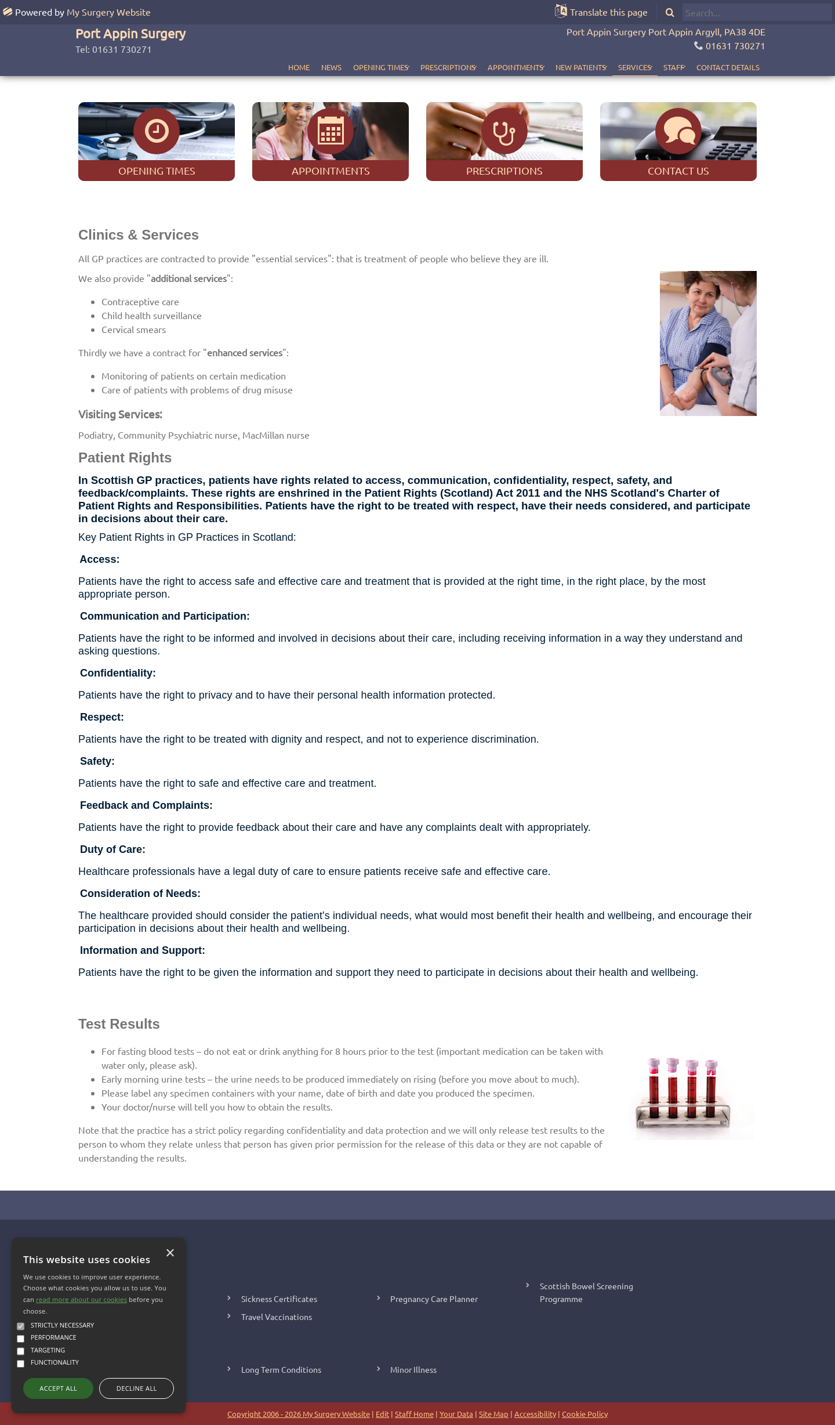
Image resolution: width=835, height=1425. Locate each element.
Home (250, 67)
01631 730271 (735, 45)
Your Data (456, 1414)
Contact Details (728, 67)
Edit (382, 1414)
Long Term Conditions (281, 1369)
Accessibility (535, 1414)
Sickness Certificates (279, 1298)
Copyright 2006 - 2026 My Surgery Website (298, 1414)
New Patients (556, 67)
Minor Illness (413, 1369)
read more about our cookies (81, 1299)
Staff (665, 67)
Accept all (58, 1388)
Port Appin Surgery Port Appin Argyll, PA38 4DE (666, 31)
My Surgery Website (109, 11)
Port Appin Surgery (130, 33)
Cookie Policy (585, 1414)
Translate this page (609, 11)
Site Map (494, 1414)
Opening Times (332, 67)
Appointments (483, 67)
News (283, 67)
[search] (757, 12)
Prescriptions (407, 67)
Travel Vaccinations (276, 1316)
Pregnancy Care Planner (434, 1298)
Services (618, 67)
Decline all (137, 1388)
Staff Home (414, 1414)
